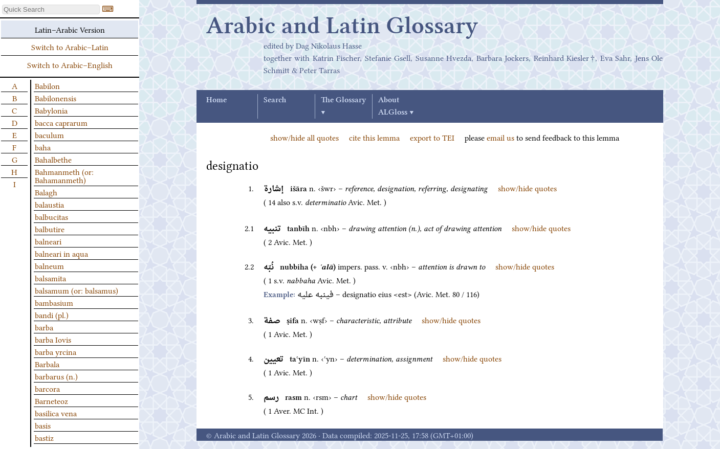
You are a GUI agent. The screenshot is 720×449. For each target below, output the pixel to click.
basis (43, 425)
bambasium (54, 302)
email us (500, 137)
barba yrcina (55, 351)
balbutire (49, 228)
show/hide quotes (527, 187)
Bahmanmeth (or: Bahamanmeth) (64, 175)
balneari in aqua (61, 253)
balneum (49, 265)
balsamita (50, 277)
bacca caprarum (61, 122)
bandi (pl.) (52, 314)
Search (275, 100)
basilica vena (56, 412)
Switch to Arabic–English (70, 64)
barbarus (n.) (56, 375)
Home (216, 100)
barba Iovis (53, 339)
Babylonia (51, 110)
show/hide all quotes (304, 137)
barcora (47, 388)
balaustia (49, 204)
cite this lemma (374, 137)
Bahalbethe (53, 159)
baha (43, 146)
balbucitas (51, 216)
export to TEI (432, 137)
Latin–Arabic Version (70, 29)
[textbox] (51, 9)
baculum (49, 134)
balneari (48, 240)
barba (44, 326)
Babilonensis (55, 97)
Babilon (47, 85)
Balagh (46, 191)
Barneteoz (51, 400)
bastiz (44, 437)
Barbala (47, 363)
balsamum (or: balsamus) (76, 290)
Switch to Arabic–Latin (69, 46)
